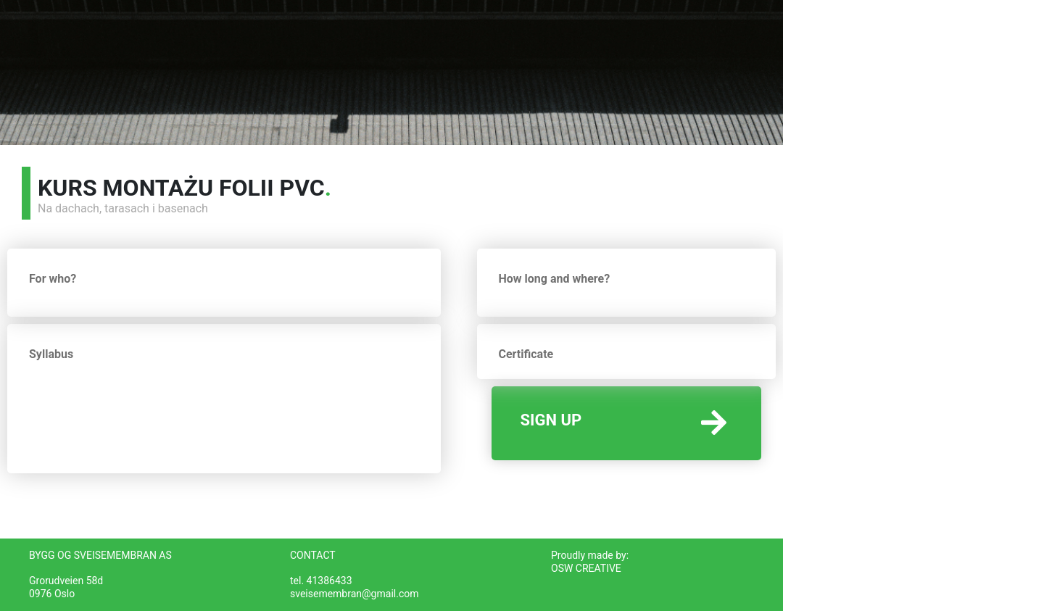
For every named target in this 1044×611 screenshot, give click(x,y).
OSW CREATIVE (586, 568)
